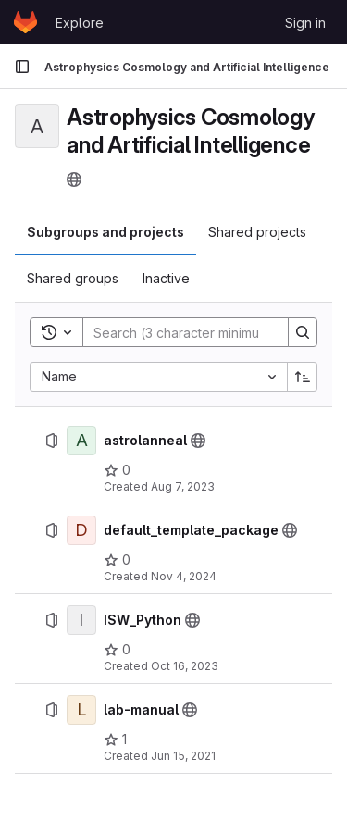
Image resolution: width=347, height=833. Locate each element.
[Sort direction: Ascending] (302, 377)
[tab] (105, 232)
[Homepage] (25, 22)
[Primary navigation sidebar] (22, 66)
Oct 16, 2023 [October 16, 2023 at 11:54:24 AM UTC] (184, 666)
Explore (80, 23)
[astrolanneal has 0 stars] (117, 470)
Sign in (305, 23)
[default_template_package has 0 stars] (117, 560)
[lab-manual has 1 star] (115, 739)
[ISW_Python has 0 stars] (117, 649)
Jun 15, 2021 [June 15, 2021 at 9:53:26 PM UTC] (183, 756)
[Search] (204, 332)
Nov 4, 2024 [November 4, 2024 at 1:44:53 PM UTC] (184, 576)
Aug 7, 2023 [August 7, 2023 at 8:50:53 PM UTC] (183, 486)
